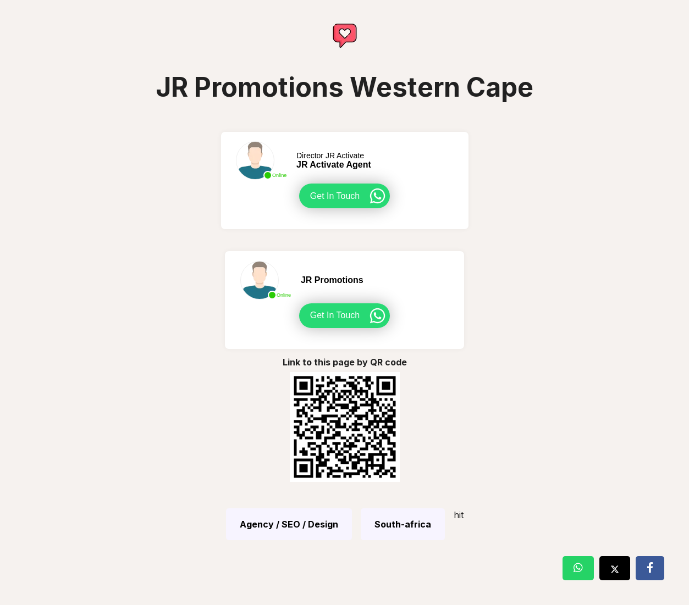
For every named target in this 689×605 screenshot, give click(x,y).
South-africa (402, 524)
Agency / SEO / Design (289, 524)
